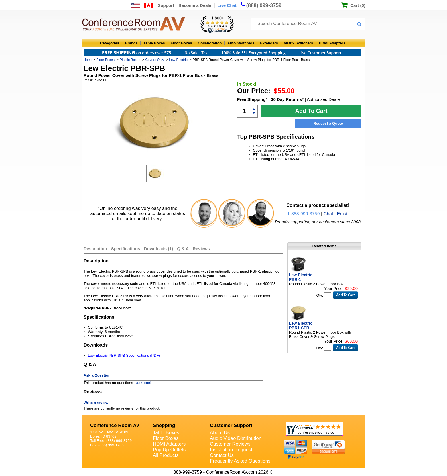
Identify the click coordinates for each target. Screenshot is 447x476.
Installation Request (231, 449)
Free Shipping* (252, 99)
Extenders (269, 43)
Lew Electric (178, 60)
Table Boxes (154, 43)
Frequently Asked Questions (240, 461)
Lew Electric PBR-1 (300, 277)
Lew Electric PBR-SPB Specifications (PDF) (124, 355)
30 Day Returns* (287, 99)
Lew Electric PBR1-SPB (300, 325)
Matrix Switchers (298, 43)
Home (87, 60)
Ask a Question (97, 375)
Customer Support (231, 425)
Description (95, 248)
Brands (131, 43)
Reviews (201, 248)
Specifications (125, 248)
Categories (109, 43)
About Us (220, 432)
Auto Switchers (241, 43)
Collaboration (210, 43)
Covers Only (154, 60)
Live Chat (227, 5)
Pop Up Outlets (169, 449)
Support (166, 5)
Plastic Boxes (130, 60)
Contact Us (222, 455)
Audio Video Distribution (235, 438)
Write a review (96, 403)
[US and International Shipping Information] (142, 5)
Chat (328, 213)
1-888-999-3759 (303, 213)
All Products (166, 455)
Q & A (183, 248)
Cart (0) (357, 5)
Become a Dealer (195, 5)
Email (342, 213)
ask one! (143, 383)
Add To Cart (311, 111)
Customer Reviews (230, 444)
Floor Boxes (181, 43)
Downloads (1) (158, 248)
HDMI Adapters (332, 43)
